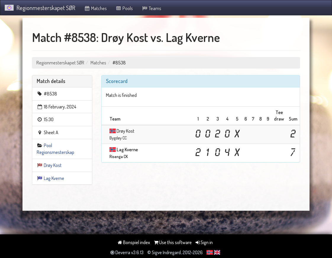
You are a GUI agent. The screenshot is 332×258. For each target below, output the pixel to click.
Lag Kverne (54, 178)
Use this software (173, 242)
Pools (124, 8)
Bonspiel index (134, 242)
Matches (95, 8)
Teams (151, 8)
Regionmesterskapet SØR (40, 8)
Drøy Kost (53, 165)
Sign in (204, 242)
